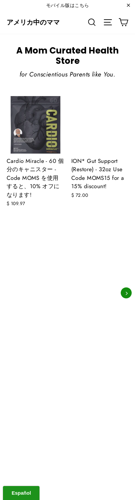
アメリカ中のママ (33, 22)
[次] (126, 293)
